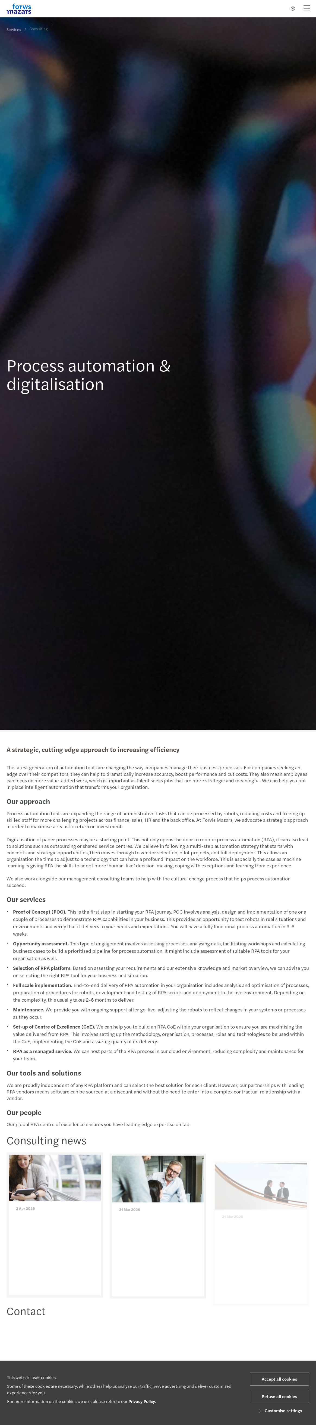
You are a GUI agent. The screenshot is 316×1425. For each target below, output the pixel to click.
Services (14, 29)
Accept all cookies (279, 1379)
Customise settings (279, 1410)
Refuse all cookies (279, 1396)
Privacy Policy (141, 1401)
